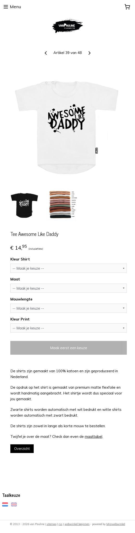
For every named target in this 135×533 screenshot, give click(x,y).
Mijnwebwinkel (115, 524)
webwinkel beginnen (77, 524)
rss (60, 524)
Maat (15, 279)
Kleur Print (20, 319)
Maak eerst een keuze (68, 348)
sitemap (51, 524)
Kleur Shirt (20, 259)
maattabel (93, 436)
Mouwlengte (21, 299)
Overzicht (22, 448)
